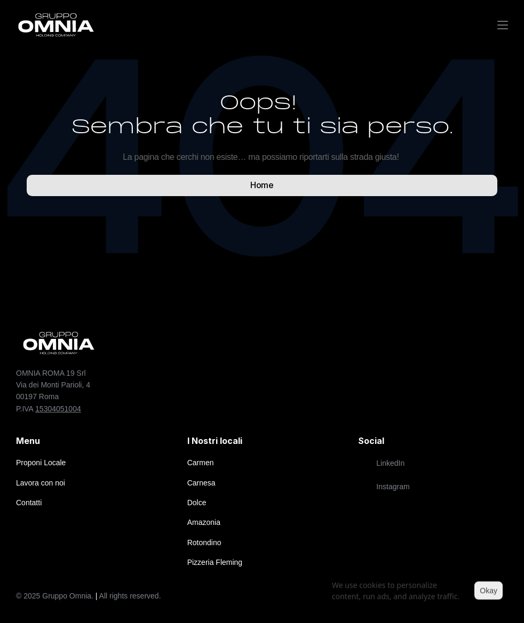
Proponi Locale (41, 462)
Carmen (200, 462)
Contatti (29, 502)
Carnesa (201, 483)
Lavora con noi (40, 483)
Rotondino (204, 542)
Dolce (197, 502)
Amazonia (203, 522)
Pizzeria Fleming (214, 562)
